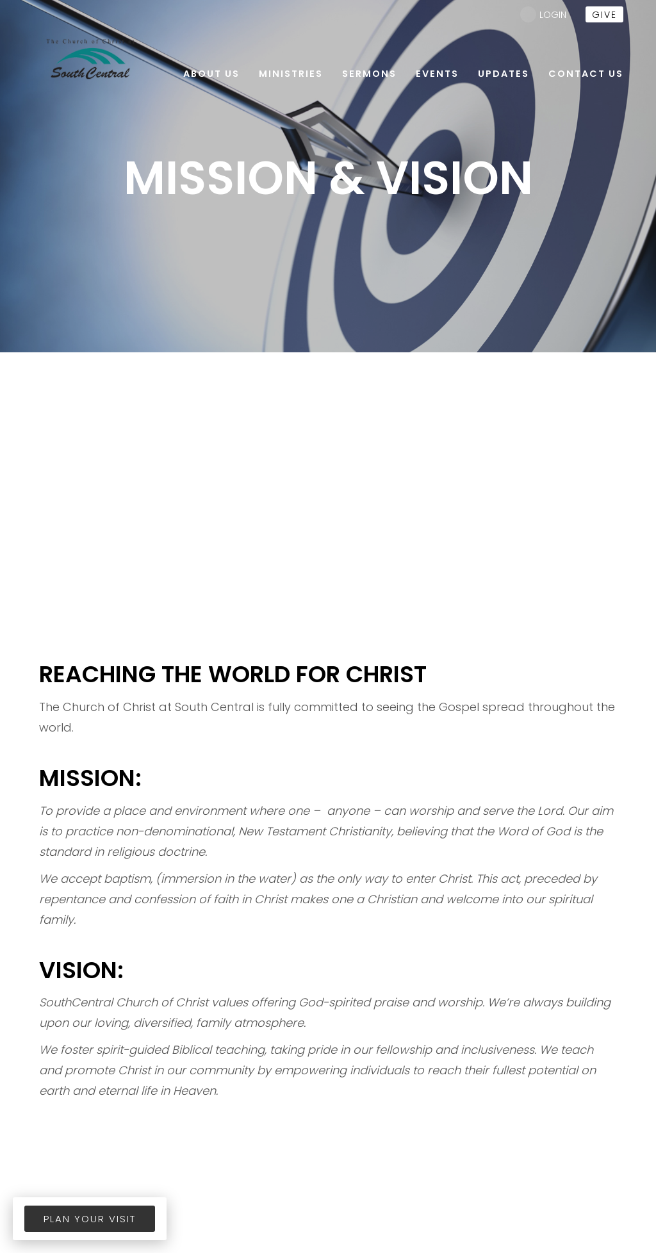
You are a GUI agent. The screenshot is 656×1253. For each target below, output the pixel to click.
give (604, 14)
